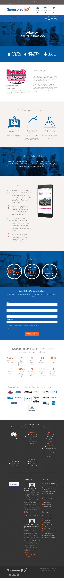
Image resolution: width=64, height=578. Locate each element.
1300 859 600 (50, 19)
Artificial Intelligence (35, 554)
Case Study (33, 1)
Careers (27, 1)
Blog (48, 1)
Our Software (22, 1)
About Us (12, 1)
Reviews (37, 1)
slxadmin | (27, 515)
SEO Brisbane (47, 522)
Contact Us (9, 3)
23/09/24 (36, 515)
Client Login (54, 1)
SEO (31, 515)
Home (8, 1)
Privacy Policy (14, 328)
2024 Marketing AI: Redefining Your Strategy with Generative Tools (31, 526)
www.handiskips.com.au (12, 85)
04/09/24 (28, 556)
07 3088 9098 (33, 434)
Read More (26, 513)
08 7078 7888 (15, 461)
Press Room (45, 570)
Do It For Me (46, 500)
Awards (17, 1)
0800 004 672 (33, 461)
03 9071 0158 (50, 446)
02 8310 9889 (50, 434)
